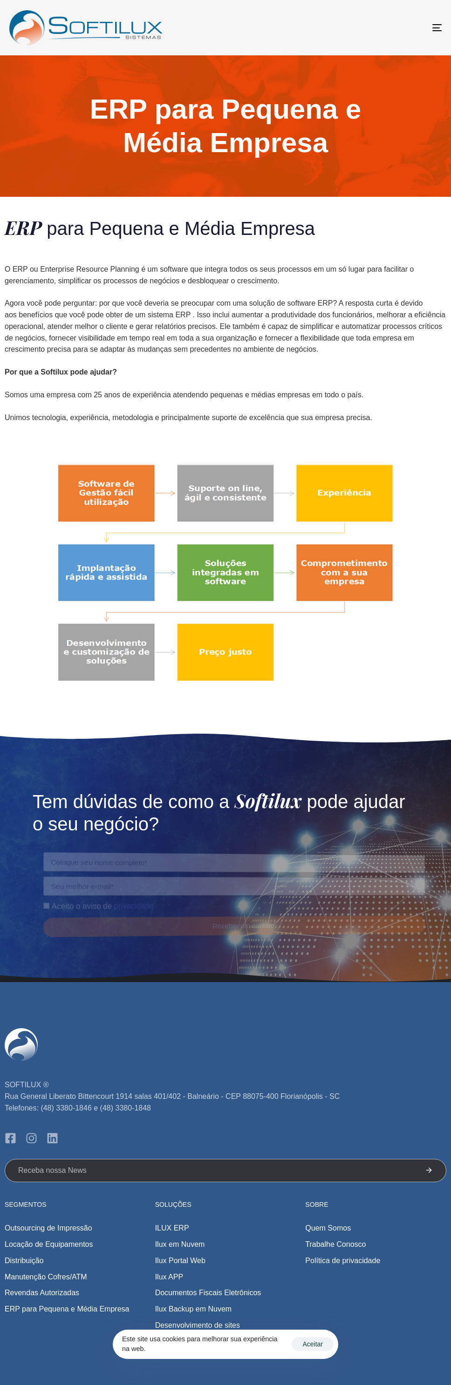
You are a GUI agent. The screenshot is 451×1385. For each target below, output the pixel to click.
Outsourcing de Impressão (48, 1228)
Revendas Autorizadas (42, 1293)
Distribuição (24, 1261)
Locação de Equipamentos (49, 1244)
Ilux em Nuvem (180, 1244)
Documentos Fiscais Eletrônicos (208, 1293)
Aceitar (312, 1344)
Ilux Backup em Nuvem (193, 1309)
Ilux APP (169, 1277)
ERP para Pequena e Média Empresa (67, 1309)
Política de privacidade (342, 1261)
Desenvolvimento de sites (197, 1325)
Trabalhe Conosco (335, 1244)
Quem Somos (328, 1228)
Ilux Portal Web (180, 1261)
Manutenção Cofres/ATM (46, 1277)
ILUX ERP (172, 1228)
